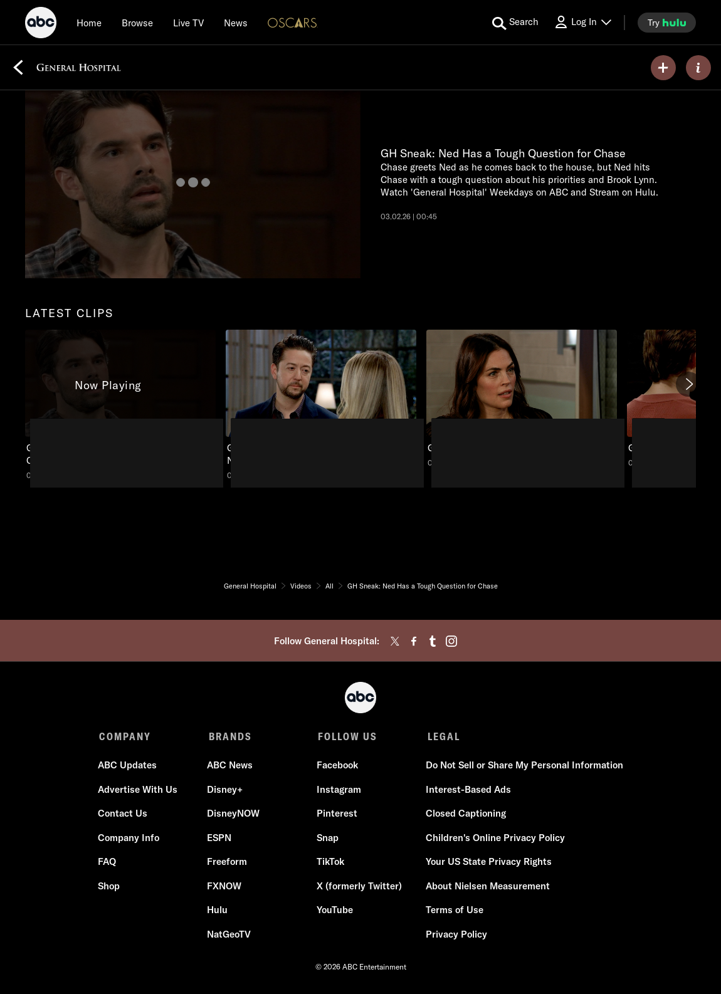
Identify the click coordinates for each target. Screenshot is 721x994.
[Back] (18, 67)
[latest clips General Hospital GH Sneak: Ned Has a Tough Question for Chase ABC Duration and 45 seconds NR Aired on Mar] (120, 405)
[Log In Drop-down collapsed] (582, 22)
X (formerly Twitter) (358, 887)
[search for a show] (515, 22)
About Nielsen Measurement (486, 887)
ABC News (230, 766)
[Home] (89, 22)
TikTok (330, 863)
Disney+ (225, 791)
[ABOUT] (698, 67)
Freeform (228, 863)
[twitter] (395, 641)
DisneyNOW (234, 814)
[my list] (663, 67)
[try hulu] (667, 23)
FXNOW (225, 887)
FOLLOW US (346, 736)
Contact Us (124, 814)
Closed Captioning (464, 814)
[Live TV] (188, 22)
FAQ (108, 863)
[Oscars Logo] (293, 22)
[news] (236, 22)
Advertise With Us (139, 791)
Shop (110, 887)
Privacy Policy (455, 935)
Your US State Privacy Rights (487, 863)
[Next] (688, 384)
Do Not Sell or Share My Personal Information (523, 766)
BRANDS (229, 736)
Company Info (130, 839)
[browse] (137, 22)
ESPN (220, 839)
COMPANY (125, 736)
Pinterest (336, 814)
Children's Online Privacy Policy (494, 839)
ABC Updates (128, 766)
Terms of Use (453, 911)
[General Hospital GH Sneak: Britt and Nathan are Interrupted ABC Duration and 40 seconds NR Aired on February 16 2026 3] (521, 399)
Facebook (336, 766)
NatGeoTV (229, 935)
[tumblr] (432, 641)
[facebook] (413, 641)
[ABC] (40, 24)
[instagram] (451, 641)
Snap (327, 839)
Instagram (338, 791)
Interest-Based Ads (467, 791)
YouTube (334, 911)
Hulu (218, 911)
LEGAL (440, 736)
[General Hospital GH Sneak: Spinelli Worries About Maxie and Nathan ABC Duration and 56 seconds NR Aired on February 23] (321, 405)
